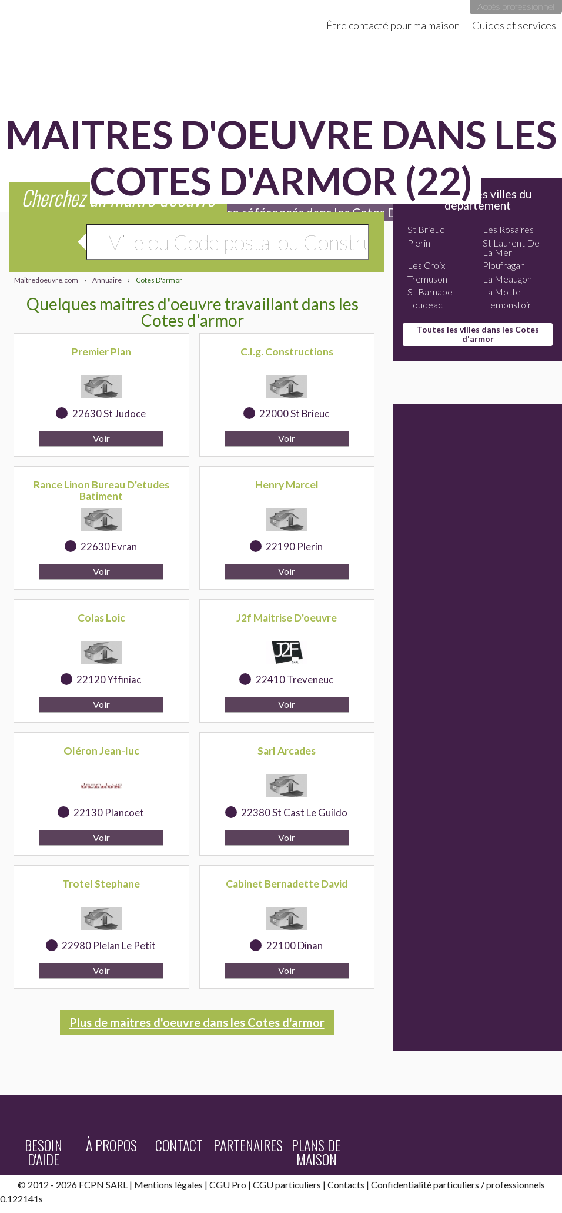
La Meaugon (507, 278)
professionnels (515, 1184)
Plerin (418, 242)
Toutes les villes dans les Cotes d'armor (478, 333)
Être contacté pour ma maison (393, 25)
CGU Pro (227, 1184)
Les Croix (426, 265)
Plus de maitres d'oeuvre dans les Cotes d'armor (197, 1022)
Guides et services (514, 25)
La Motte (502, 291)
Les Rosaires (508, 229)
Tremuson (427, 278)
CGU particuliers (287, 1184)
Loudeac (425, 304)
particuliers (456, 1184)
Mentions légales (168, 1184)
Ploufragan (504, 265)
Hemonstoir (507, 304)
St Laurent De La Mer (511, 247)
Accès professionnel (515, 6)
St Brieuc (425, 229)
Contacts (345, 1184)
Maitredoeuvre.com (117, 17)
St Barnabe (430, 291)
